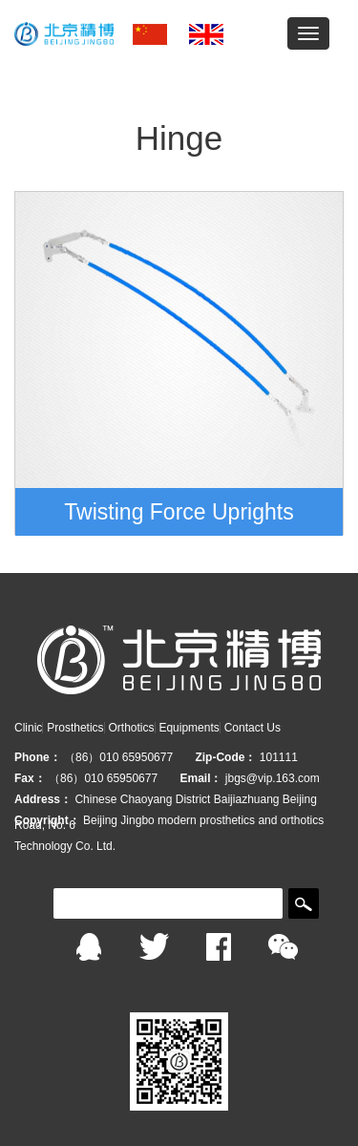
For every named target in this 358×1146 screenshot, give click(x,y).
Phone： (37, 757)
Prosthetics (75, 727)
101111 (279, 757)
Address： (43, 799)
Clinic (28, 727)
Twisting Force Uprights (178, 511)
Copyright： (47, 820)
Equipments (188, 727)
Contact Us (252, 727)
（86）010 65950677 (120, 757)
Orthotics (131, 727)
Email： (200, 778)
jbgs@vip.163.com (272, 778)
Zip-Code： (225, 757)
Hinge (179, 138)
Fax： (30, 778)
